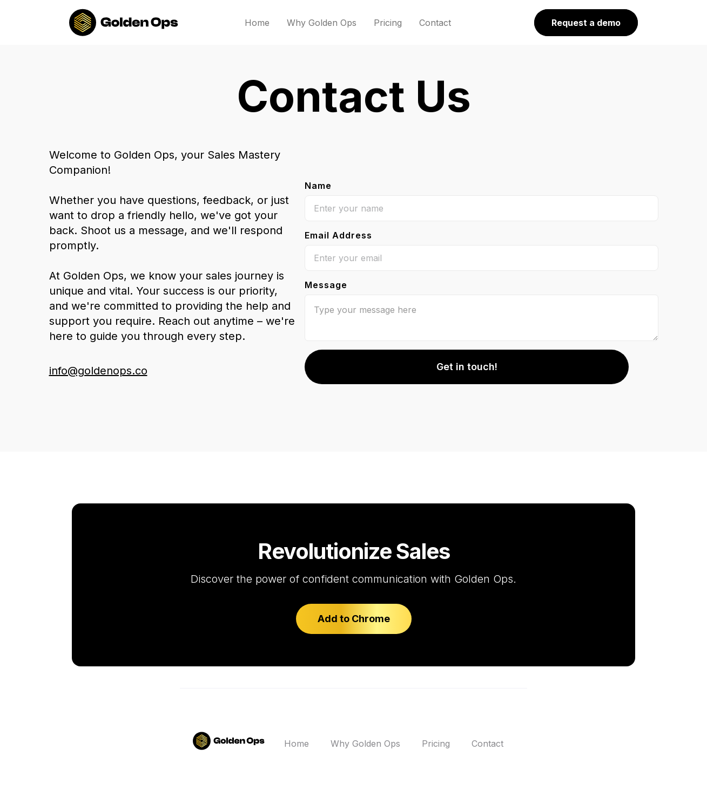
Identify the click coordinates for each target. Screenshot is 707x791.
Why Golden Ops (321, 22)
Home (257, 22)
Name (318, 185)
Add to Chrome (354, 618)
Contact (435, 22)
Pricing (388, 22)
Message (326, 284)
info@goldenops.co (98, 370)
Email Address (338, 235)
